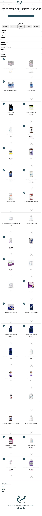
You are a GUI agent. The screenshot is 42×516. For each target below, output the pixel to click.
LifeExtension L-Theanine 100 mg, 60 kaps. (11, 336)
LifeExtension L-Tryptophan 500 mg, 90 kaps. (31, 313)
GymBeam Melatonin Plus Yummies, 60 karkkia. (31, 202)
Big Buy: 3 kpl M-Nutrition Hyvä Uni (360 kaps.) (10, 91)
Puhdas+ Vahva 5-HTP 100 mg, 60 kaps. (10, 447)
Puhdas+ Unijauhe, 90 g (31, 447)
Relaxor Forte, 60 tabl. (11, 269)
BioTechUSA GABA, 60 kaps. (11, 158)
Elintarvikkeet (3, 54)
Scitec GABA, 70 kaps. (11, 114)
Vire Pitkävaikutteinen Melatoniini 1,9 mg (31, 181)
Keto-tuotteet (3, 56)
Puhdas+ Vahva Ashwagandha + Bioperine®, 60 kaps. (10, 247)
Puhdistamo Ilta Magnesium (31, 136)
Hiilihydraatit (3, 40)
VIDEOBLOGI (3, 489)
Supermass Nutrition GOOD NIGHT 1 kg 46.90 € (31, 70)
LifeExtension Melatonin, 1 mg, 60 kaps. (31, 336)
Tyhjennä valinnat (21, 28)
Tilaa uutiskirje (4, 483)
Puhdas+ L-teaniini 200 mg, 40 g (31, 114)
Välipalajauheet (3, 49)
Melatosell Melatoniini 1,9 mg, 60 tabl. (31, 291)
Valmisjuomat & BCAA (4, 42)
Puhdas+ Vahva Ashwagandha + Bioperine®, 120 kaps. (31, 469)
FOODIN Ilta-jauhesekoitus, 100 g (10, 180)
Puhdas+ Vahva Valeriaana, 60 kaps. (11, 469)
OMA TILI (3, 491)
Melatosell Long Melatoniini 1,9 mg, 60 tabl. (11, 313)
